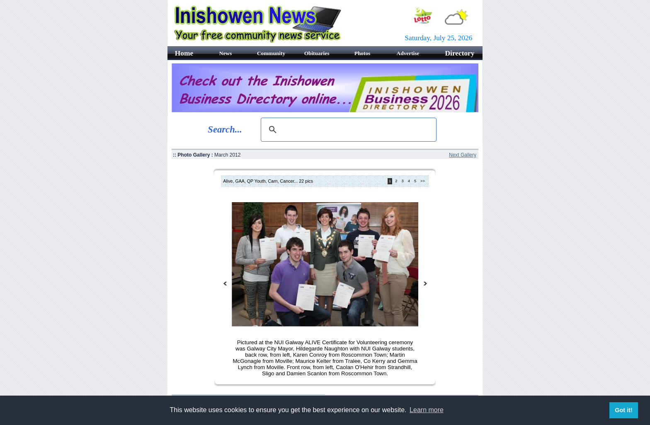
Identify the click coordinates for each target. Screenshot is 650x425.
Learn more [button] (427, 409)
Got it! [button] (623, 410)
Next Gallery (462, 155)
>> (422, 181)
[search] (347, 130)
